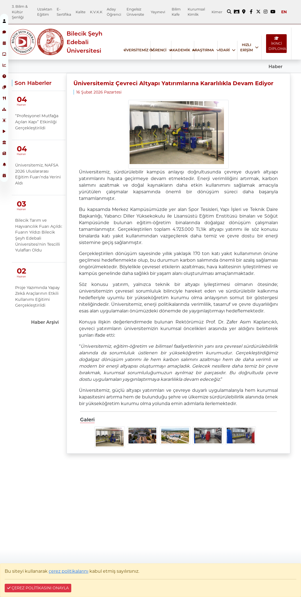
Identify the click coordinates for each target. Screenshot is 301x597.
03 (21, 203)
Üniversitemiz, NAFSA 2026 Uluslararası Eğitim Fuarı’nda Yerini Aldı (38, 174)
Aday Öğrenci (114, 12)
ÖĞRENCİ (157, 50)
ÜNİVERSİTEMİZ (134, 50)
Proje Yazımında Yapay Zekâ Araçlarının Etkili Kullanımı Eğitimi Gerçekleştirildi (37, 296)
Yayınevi (158, 12)
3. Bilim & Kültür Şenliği (20, 11)
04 (22, 99)
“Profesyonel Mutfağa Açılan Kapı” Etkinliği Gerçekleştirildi (36, 121)
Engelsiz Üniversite (135, 12)
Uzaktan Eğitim (44, 12)
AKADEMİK (180, 50)
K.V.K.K (96, 12)
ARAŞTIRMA (203, 50)
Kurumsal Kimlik (196, 12)
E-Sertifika (64, 12)
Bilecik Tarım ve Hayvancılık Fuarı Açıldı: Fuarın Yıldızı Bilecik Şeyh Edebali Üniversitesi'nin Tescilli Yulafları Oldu (38, 235)
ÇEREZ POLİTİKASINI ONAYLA (38, 587)
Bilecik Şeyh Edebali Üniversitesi (84, 42)
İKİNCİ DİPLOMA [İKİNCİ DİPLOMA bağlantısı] (277, 44)
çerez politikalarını (68, 571)
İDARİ (224, 50)
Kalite (81, 12)
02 (21, 270)
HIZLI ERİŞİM (246, 47)
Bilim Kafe (176, 12)
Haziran (21, 104)
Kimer (217, 12)
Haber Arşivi (45, 322)
